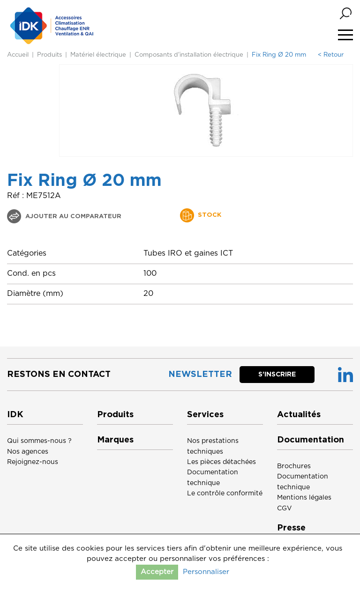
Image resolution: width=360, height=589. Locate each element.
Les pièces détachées (221, 462)
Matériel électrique (98, 55)
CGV (284, 508)
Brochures (294, 466)
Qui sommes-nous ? (39, 441)
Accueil (18, 55)
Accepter (157, 571)
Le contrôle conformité (224, 493)
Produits (49, 55)
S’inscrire (277, 374)
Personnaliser (206, 571)
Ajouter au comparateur (72, 217)
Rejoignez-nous (32, 462)
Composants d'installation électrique (189, 55)
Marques (115, 440)
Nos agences (27, 452)
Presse (291, 528)
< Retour (331, 55)
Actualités (299, 415)
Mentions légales (304, 497)
